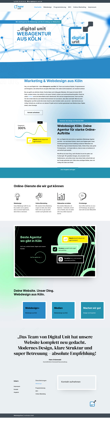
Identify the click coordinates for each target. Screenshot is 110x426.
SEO (69, 7)
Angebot (16, 392)
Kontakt (16, 389)
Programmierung (60, 7)
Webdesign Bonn (18, 415)
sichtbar (30, 96)
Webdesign (47, 7)
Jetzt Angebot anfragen (67, 169)
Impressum (92, 7)
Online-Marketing (79, 7)
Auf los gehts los (35, 257)
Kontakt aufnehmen (23, 47)
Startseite (37, 7)
